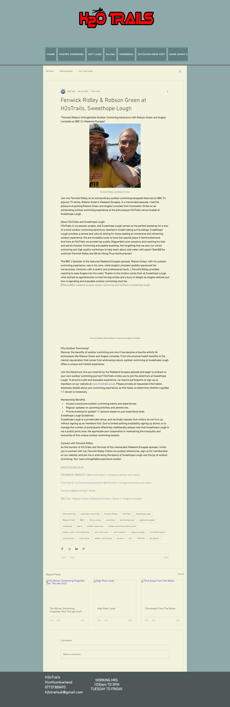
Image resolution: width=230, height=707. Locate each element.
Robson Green (69, 520)
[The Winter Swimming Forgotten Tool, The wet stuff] (67, 591)
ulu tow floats (68, 538)
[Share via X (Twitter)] (69, 548)
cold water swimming (90, 514)
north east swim (101, 532)
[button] (71, 54)
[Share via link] (83, 548)
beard (79, 526)
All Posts (50, 71)
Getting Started (66, 71)
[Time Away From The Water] (162, 591)
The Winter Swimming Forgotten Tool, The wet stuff (66, 610)
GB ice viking (95, 520)
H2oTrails (126, 514)
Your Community (85, 71)
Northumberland (127, 520)
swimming (110, 520)
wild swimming (69, 514)
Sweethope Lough (143, 514)
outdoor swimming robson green (122, 526)
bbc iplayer (154, 538)
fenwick (120, 538)
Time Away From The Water (160, 608)
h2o (130, 538)
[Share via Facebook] (62, 548)
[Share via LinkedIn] (76, 548)
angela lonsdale (138, 532)
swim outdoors (119, 532)
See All (181, 574)
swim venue (84, 538)
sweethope (67, 526)
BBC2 (82, 520)
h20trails (141, 538)
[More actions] (167, 91)
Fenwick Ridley (110, 514)
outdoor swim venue (103, 538)
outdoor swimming (95, 526)
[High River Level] (115, 591)
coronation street (157, 532)
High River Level (106, 608)
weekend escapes (147, 520)
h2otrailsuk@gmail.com (64, 692)
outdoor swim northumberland (76, 532)
